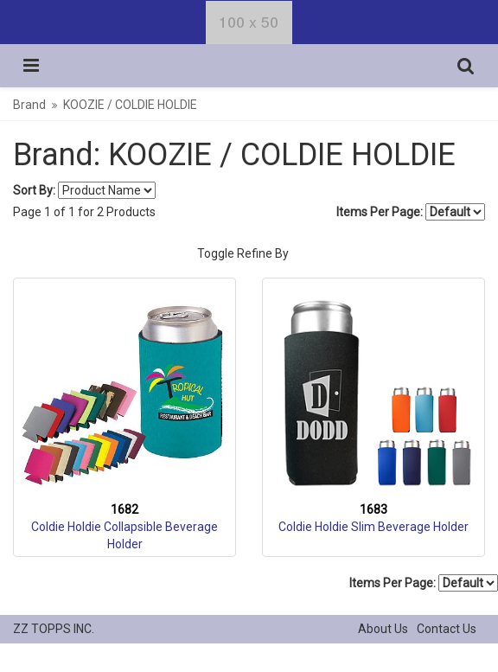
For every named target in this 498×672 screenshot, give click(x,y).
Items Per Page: (410, 212)
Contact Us (446, 629)
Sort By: (34, 190)
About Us (383, 629)
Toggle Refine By (243, 253)
